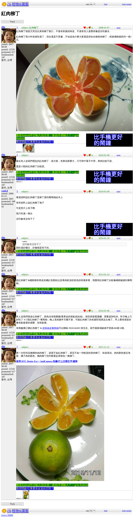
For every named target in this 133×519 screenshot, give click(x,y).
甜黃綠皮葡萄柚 (50, 328)
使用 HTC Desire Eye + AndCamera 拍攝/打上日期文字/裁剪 (46, 361)
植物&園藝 (20, 4)
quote (118, 28)
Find (105, 4)
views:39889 (7, 515)
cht (9, 4)
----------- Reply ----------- (12, 22)
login (124, 4)
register (128, 4)
